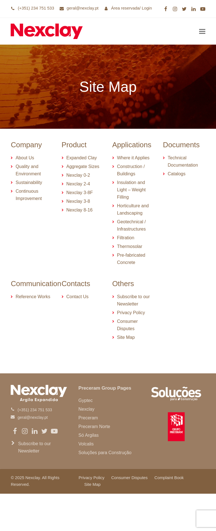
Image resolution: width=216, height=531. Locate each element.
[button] (202, 31)
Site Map (92, 484)
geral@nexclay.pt (82, 8)
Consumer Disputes (129, 477)
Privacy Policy (91, 477)
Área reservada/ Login (131, 8)
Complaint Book (169, 477)
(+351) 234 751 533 (36, 8)
